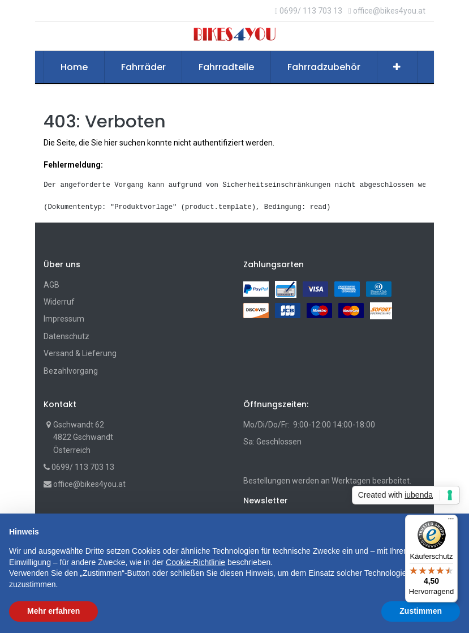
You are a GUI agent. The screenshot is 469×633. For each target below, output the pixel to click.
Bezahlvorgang (71, 370)
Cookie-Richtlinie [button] (195, 562)
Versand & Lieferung (80, 353)
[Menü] (451, 521)
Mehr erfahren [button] (53, 610)
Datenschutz (66, 336)
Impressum (64, 318)
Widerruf (59, 301)
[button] (397, 67)
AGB (51, 284)
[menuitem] (74, 67)
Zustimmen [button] (420, 610)
